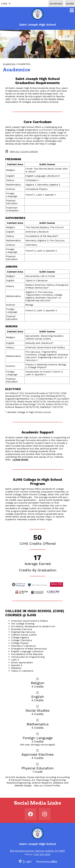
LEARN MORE (20, 459)
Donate (70, 3)
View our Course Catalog (24, 151)
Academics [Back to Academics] (9, 64)
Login (25, 861)
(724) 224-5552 (41, 854)
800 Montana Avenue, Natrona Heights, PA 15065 (37, 850)
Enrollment (56, 3)
